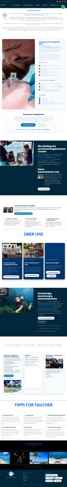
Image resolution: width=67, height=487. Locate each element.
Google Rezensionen (53, 272)
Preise (24, 474)
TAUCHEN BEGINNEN (28, 5)
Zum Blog (49, 376)
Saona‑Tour (25, 478)
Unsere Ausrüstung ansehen (46, 318)
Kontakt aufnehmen (28, 125)
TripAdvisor (51, 276)
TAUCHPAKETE (16, 5)
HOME (3, 5)
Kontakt (24, 480)
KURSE (38, 5)
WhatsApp (41, 125)
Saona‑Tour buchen (44, 189)
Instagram (58, 478)
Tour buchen (42, 321)
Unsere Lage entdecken (32, 275)
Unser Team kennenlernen (11, 277)
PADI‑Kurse (25, 476)
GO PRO (45, 5)
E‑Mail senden (9, 375)
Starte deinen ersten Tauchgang (23, 213)
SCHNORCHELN (54, 5)
